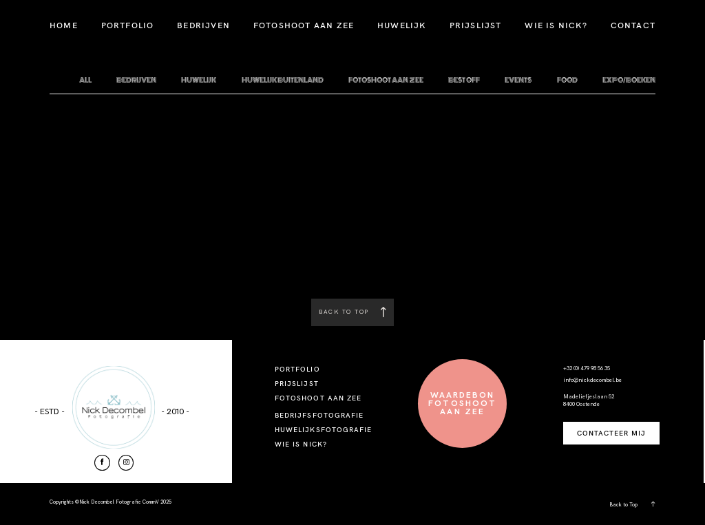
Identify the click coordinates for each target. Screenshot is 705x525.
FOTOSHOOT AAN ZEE (303, 25)
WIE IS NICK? (556, 25)
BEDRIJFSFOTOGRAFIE (319, 415)
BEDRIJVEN (203, 25)
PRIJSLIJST (476, 25)
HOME (64, 25)
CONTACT (633, 25)
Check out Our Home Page (352, 258)
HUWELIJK (401, 25)
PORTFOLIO (127, 25)
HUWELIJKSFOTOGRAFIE (323, 429)
